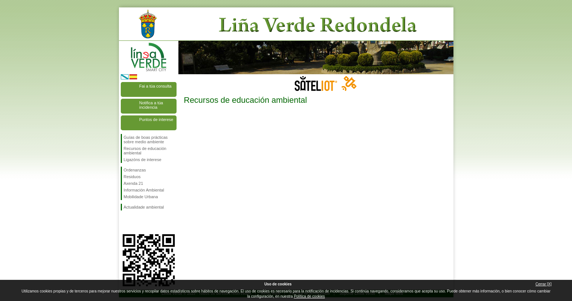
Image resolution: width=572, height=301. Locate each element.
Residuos (132, 176)
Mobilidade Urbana (141, 196)
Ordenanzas (135, 170)
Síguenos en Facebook (125, 222)
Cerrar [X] (544, 284)
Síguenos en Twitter (137, 222)
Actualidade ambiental (144, 207)
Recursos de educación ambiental (145, 150)
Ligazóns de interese (143, 159)
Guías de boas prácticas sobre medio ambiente (146, 139)
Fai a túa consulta (155, 86)
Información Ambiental (144, 190)
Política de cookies (309, 296)
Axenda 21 (133, 183)
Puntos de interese (156, 119)
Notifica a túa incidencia (151, 105)
